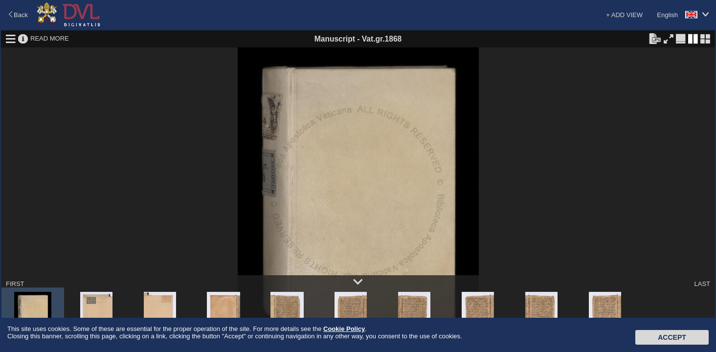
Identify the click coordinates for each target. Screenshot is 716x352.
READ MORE (49, 38)
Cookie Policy (344, 328)
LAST (702, 283)
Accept (672, 337)
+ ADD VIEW (624, 15)
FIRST (15, 283)
